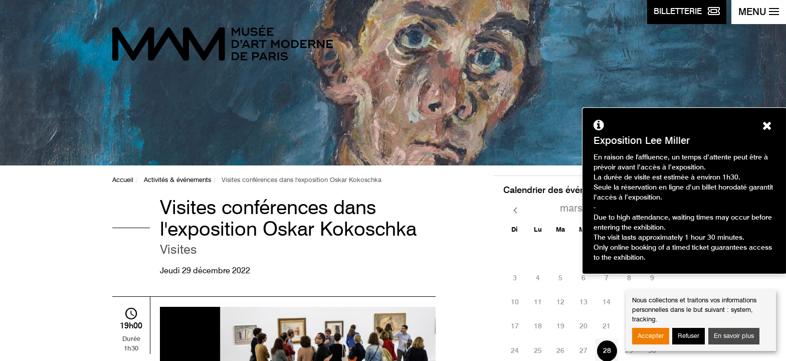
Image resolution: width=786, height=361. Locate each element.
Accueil (122, 180)
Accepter (651, 336)
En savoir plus (734, 336)
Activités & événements (177, 180)
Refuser (688, 336)
